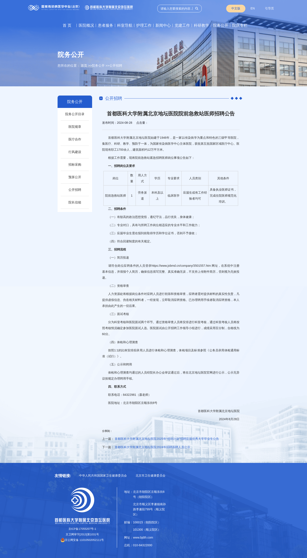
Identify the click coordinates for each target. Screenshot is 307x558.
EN (253, 8)
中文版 (235, 8)
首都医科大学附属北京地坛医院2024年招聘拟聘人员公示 (152, 447)
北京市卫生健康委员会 (150, 475)
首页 (84, 65)
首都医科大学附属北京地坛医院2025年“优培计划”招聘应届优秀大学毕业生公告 (167, 438)
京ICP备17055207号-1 (82, 528)
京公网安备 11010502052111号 (82, 540)
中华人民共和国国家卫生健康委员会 (103, 475)
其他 (220, 178)
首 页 (67, 25)
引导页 (269, 8)
